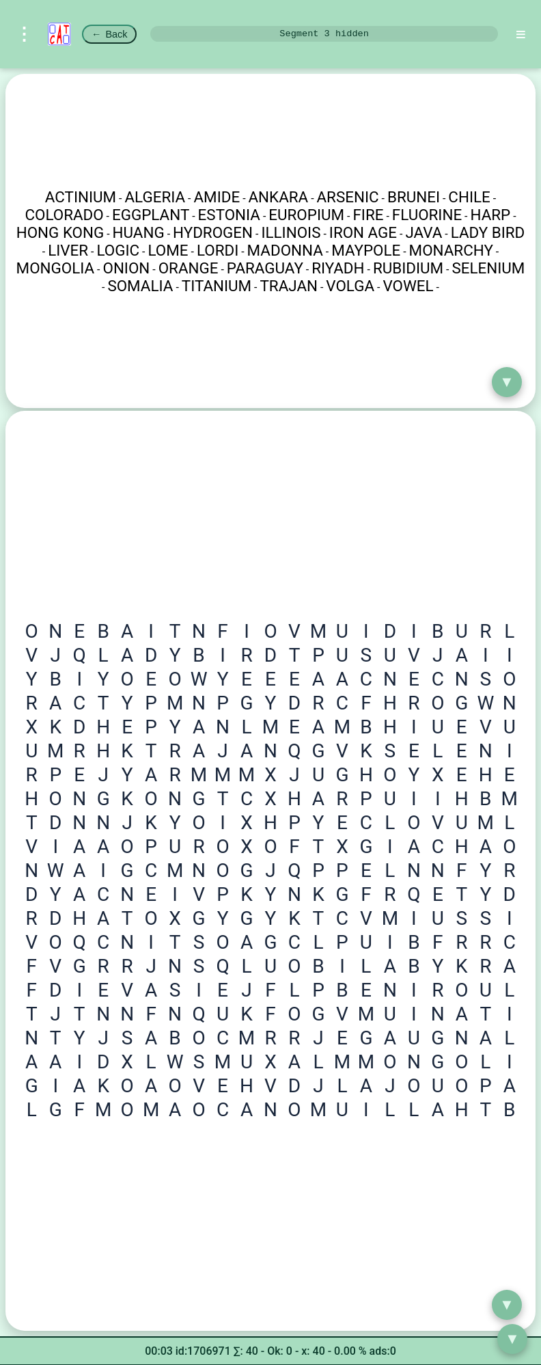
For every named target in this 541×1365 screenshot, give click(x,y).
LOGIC (117, 250)
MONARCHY (451, 250)
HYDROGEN (213, 232)
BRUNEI (413, 197)
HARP (491, 215)
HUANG (139, 232)
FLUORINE (427, 215)
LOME (168, 250)
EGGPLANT (150, 215)
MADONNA (285, 250)
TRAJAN (289, 286)
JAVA (423, 232)
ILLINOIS (290, 232)
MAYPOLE (365, 250)
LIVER (68, 250)
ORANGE (188, 268)
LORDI (217, 250)
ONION (126, 268)
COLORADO (64, 215)
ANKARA (279, 197)
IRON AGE (363, 232)
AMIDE (216, 197)
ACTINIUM (80, 197)
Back (109, 34)
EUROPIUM (306, 215)
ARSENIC (348, 197)
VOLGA (350, 286)
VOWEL (408, 286)
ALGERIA (155, 197)
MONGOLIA (55, 268)
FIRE (367, 215)
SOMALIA (140, 286)
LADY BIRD (488, 232)
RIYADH (337, 268)
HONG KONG (60, 232)
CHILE (469, 197)
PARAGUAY (265, 268)
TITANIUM (216, 286)
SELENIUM (488, 268)
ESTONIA (229, 215)
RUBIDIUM (408, 268)
